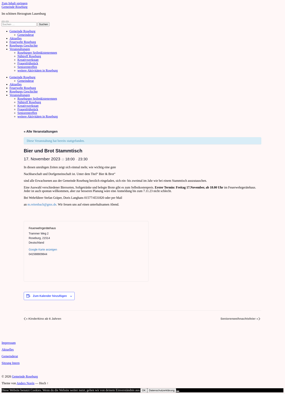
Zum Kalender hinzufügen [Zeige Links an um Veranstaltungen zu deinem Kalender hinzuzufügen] (50, 295)
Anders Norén (25, 383)
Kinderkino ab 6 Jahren (43, 318)
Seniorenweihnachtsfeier (239, 318)
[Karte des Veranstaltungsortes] (114, 251)
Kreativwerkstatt (28, 59)
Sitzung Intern (11, 363)
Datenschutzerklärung (162, 390)
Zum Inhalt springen (15, 3)
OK (144, 390)
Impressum (9, 342)
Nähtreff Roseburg (29, 56)
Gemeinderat (25, 34)
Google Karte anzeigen (43, 249)
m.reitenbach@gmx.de (42, 204)
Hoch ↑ (43, 383)
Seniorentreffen (27, 67)
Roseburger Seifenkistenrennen (37, 52)
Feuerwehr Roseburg (23, 42)
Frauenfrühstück (27, 63)
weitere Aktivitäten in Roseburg (37, 70)
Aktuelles (16, 38)
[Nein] (177, 391)
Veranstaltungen (20, 49)
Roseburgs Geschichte (24, 45)
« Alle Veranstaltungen (41, 131)
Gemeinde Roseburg (15, 7)
